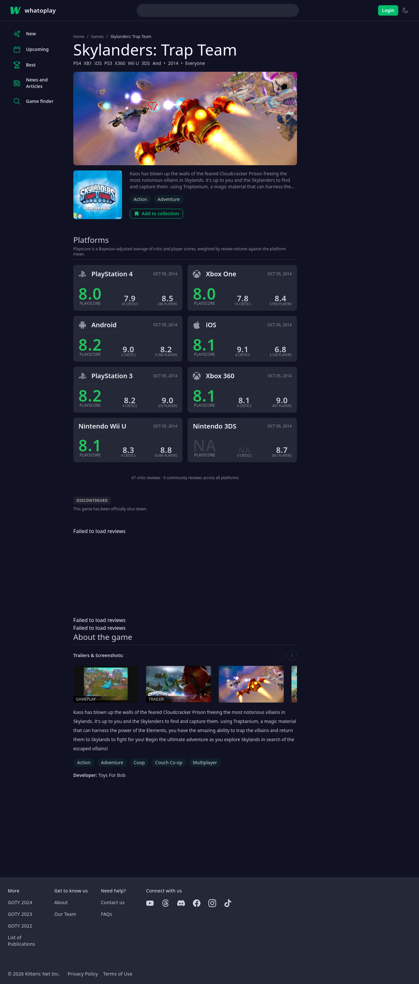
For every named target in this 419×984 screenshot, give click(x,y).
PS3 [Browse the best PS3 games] (108, 63)
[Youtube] (150, 903)
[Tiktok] (228, 903)
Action (140, 199)
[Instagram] (212, 903)
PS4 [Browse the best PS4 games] (77, 63)
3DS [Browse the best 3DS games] (146, 63)
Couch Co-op (168, 762)
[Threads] (165, 903)
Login (388, 10)
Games (97, 36)
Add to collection (156, 213)
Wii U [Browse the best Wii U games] (133, 63)
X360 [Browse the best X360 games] (120, 63)
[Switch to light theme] (405, 10)
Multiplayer (205, 762)
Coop (139, 762)
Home (78, 36)
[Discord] (181, 903)
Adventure (168, 199)
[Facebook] (197, 903)
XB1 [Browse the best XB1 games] (88, 63)
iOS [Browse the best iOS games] (98, 63)
